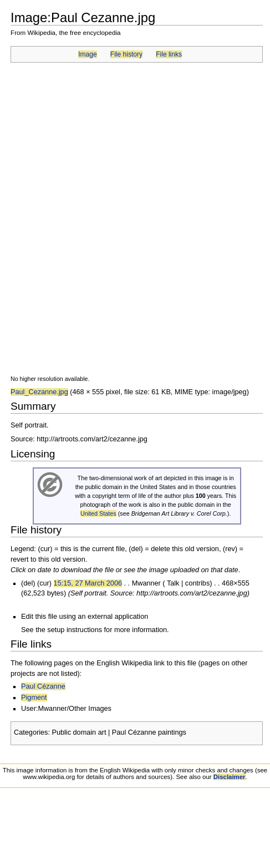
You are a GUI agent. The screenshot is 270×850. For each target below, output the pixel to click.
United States (98, 513)
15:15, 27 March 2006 (88, 583)
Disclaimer (229, 776)
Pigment (34, 697)
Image (87, 54)
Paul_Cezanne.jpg (39, 392)
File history (126, 54)
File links (169, 54)
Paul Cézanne (43, 686)
